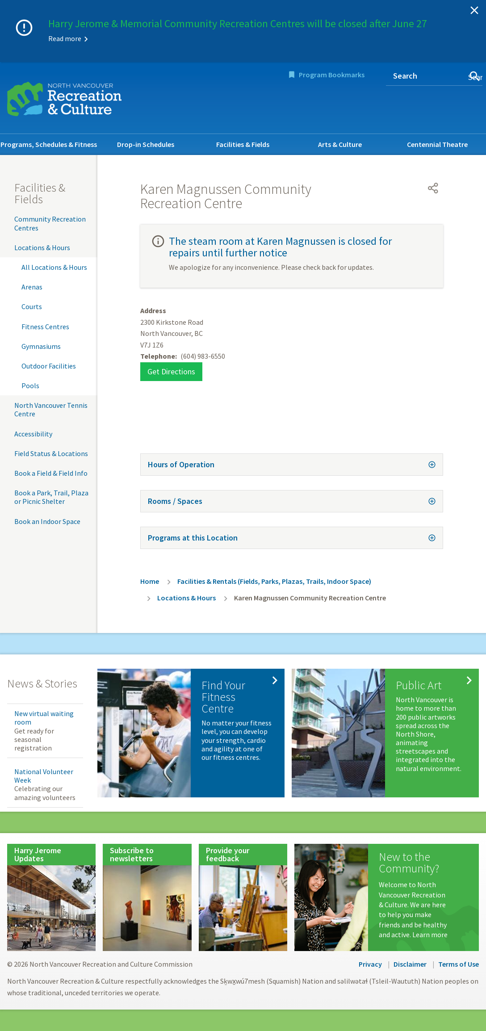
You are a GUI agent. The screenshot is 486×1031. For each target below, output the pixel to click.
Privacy (370, 964)
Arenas (31, 286)
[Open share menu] (433, 188)
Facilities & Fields (242, 144)
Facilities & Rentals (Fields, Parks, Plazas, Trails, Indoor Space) (274, 581)
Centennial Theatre (437, 144)
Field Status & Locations (51, 453)
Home (149, 581)
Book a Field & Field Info (51, 473)
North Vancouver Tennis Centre (51, 409)
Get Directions (171, 371)
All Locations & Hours (54, 267)
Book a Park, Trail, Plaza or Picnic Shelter (51, 497)
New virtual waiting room (44, 717)
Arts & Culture (340, 144)
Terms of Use (458, 964)
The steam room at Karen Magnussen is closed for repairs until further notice (280, 247)
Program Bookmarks (331, 74)
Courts (31, 306)
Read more (64, 38)
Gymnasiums (41, 346)
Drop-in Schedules (145, 144)
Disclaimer (410, 964)
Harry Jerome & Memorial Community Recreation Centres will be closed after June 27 (237, 23)
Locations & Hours (42, 247)
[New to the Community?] (386, 897)
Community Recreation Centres (50, 223)
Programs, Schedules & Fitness (48, 144)
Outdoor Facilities (48, 365)
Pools (30, 385)
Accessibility (33, 433)
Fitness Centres (45, 326)
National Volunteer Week (43, 775)
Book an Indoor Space (47, 521)
